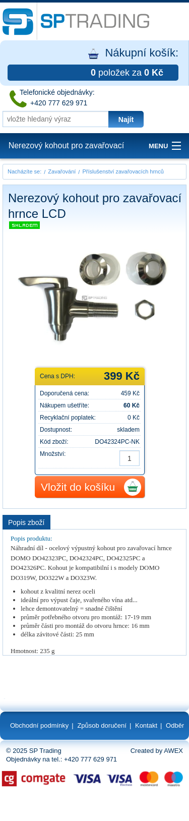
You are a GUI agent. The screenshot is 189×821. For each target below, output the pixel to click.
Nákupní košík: (93, 63)
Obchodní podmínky (39, 725)
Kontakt (146, 725)
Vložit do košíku (78, 487)
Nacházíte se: (24, 171)
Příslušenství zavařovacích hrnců (122, 171)
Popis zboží (26, 522)
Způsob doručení (102, 725)
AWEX (173, 750)
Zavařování (62, 171)
